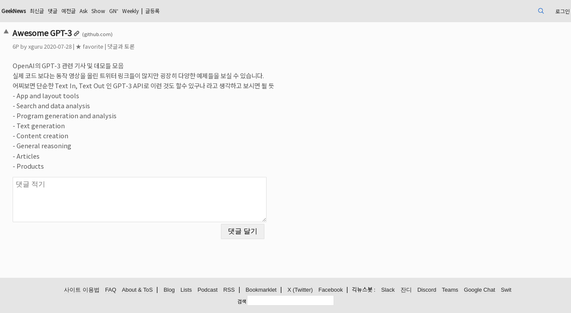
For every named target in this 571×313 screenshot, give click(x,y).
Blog (169, 290)
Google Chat (479, 290)
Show (173, 10)
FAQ (111, 290)
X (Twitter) (300, 290)
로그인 (504, 10)
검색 (241, 301)
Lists (186, 290)
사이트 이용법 (82, 290)
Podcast (207, 290)
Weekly (211, 10)
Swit (506, 290)
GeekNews (74, 10)
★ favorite (144, 46)
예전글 (138, 10)
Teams (450, 290)
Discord (426, 290)
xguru (90, 46)
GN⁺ (191, 10)
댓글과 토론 (176, 46)
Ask (155, 10)
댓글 (120, 10)
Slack (387, 290)
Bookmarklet (261, 290)
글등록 (238, 10)
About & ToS (137, 290)
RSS (228, 290)
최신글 (101, 10)
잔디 (406, 290)
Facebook (330, 290)
